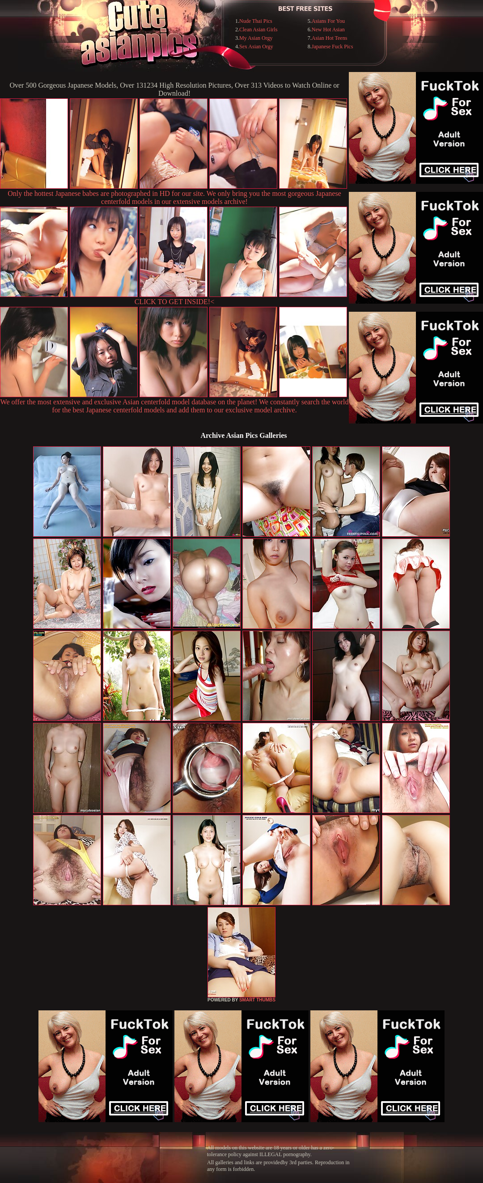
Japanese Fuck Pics (332, 46)
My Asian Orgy (255, 38)
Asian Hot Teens (329, 38)
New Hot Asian (328, 29)
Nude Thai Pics (255, 21)
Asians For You (328, 21)
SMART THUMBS (257, 999)
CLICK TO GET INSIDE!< (174, 301)
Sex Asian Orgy (256, 46)
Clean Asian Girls (258, 29)
